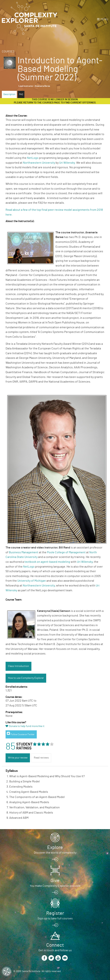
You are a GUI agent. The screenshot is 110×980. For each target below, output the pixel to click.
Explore (55, 847)
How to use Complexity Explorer (26, 678)
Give (55, 880)
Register (55, 913)
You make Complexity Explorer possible (55, 885)
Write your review (18, 757)
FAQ (21, 94)
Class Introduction (18, 666)
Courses (8, 51)
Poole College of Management (66, 552)
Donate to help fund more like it (26, 726)
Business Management (23, 552)
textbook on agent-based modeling (47, 561)
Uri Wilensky (67, 162)
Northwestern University (39, 162)
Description (9, 94)
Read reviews (41, 757)
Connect (55, 945)
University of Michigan (31, 580)
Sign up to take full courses (55, 918)
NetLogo (32, 157)
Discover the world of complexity (55, 852)
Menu (104, 19)
